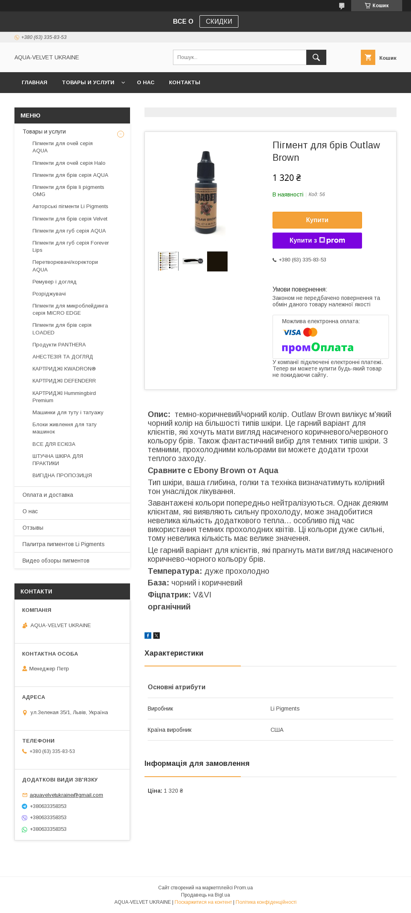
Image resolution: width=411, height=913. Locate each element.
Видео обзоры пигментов (56, 560)
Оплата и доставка (47, 495)
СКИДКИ (219, 21)
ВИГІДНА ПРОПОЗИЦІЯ (62, 475)
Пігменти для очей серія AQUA (63, 147)
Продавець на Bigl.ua (205, 895)
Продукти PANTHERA (59, 345)
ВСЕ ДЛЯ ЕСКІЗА (54, 444)
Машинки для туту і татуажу (68, 412)
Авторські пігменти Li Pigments (70, 206)
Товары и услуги (88, 82)
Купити (317, 220)
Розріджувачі (49, 294)
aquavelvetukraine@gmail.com (66, 795)
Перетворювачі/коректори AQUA (65, 265)
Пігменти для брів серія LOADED (62, 328)
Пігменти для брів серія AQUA (70, 175)
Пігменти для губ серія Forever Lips (71, 246)
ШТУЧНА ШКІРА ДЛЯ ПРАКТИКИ (58, 459)
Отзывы (32, 527)
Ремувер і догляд (55, 282)
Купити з (317, 240)
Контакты (184, 82)
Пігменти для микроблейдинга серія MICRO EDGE (70, 309)
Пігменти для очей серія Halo (69, 163)
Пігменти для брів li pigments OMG (68, 190)
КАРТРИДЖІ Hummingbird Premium (64, 396)
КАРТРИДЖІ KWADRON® (64, 369)
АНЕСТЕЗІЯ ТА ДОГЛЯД (63, 357)
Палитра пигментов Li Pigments (63, 544)
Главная (34, 82)
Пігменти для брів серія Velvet (70, 219)
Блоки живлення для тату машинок (65, 428)
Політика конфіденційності (266, 902)
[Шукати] (316, 57)
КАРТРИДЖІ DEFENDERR (64, 381)
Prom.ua (243, 888)
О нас (146, 82)
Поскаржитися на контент (203, 902)
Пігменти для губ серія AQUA (69, 231)
